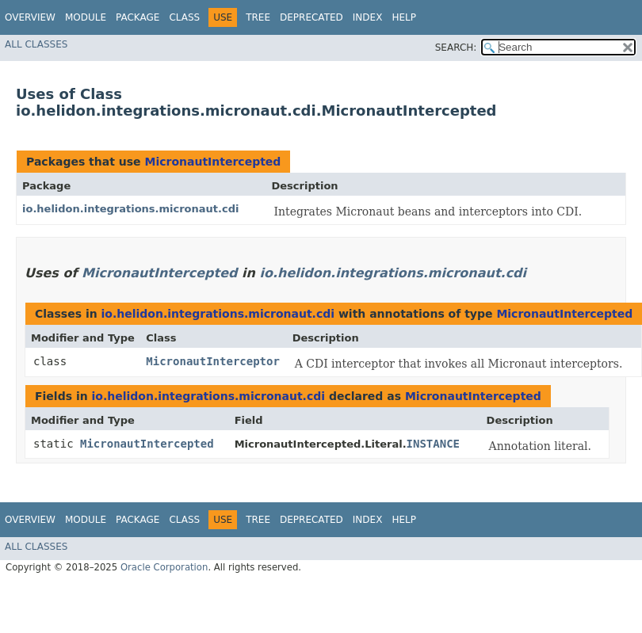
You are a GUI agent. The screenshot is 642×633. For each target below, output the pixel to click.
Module (85, 17)
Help (404, 17)
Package (137, 17)
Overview (30, 17)
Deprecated (311, 17)
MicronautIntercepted (212, 161)
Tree (258, 17)
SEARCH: (456, 47)
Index (368, 17)
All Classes (36, 44)
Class (184, 17)
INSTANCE (433, 443)
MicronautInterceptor (213, 361)
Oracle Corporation (164, 567)
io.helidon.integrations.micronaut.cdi (130, 209)
